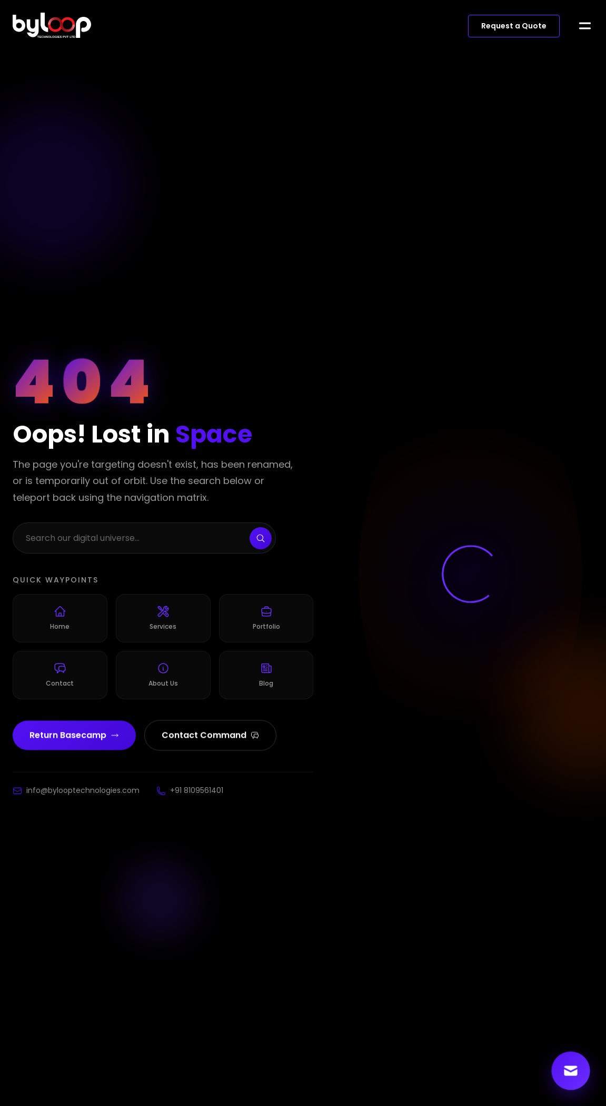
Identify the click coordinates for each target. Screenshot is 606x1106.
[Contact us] (571, 1071)
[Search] (261, 540)
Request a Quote (514, 26)
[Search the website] (144, 539)
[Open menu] (585, 25)
